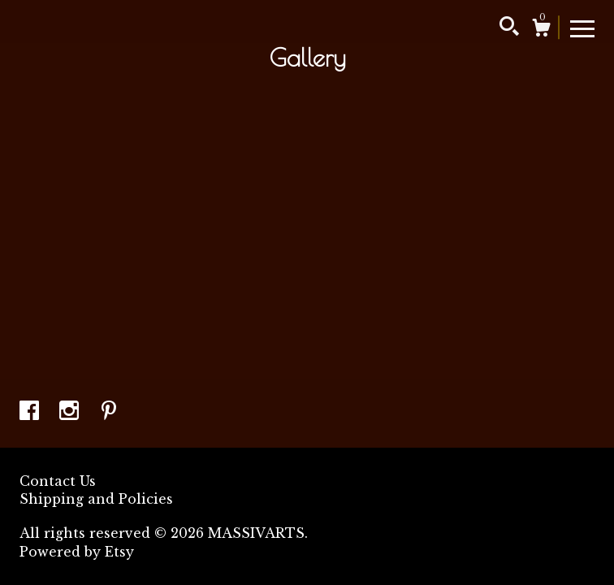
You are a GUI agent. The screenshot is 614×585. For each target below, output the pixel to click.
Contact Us (57, 481)
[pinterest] (109, 412)
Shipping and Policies (96, 499)
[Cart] (541, 30)
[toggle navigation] (582, 27)
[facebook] (31, 412)
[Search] (509, 28)
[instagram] (71, 412)
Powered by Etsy (76, 552)
